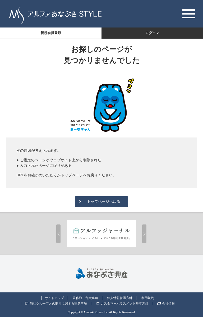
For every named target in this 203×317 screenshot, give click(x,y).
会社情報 (168, 303)
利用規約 (147, 298)
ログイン (152, 33)
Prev (58, 233)
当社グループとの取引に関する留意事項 (58, 303)
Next (144, 233)
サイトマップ (54, 298)
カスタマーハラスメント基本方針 (124, 303)
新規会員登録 (50, 33)
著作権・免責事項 (85, 298)
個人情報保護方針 (119, 298)
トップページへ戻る (103, 201)
